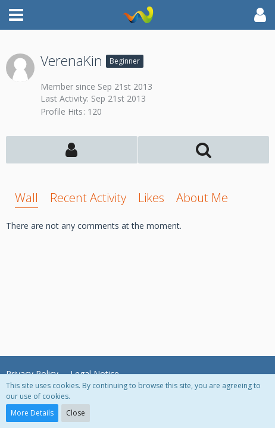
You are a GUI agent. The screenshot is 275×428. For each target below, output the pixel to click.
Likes (151, 198)
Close (75, 413)
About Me (202, 198)
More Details (32, 413)
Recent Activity (88, 198)
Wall (26, 198)
